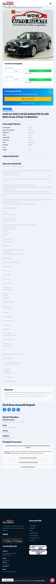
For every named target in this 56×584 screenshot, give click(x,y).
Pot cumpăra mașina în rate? (28, 467)
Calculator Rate (28, 99)
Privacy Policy (33, 535)
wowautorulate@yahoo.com (10, 427)
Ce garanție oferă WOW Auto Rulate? (28, 462)
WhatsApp (40, 71)
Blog (31, 530)
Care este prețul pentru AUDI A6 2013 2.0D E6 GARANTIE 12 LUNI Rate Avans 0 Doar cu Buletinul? (28, 446)
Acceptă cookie (8, 580)
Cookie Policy (33, 533)
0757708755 (6, 564)
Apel (16, 71)
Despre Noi (32, 525)
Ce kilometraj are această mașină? (28, 457)
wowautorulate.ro (7, 438)
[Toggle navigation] (50, 4)
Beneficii (32, 528)
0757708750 (6, 560)
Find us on (7, 540)
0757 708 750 (6, 433)
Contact (32, 540)
